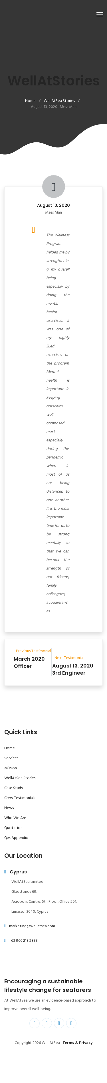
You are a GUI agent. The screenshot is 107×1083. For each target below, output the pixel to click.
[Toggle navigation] (100, 14)
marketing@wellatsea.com (32, 926)
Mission (10, 768)
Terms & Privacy (77, 1043)
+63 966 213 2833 (23, 940)
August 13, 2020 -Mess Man (53, 107)
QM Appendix (16, 838)
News (9, 808)
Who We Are (15, 818)
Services (11, 758)
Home (30, 101)
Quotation (13, 828)
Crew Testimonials (19, 798)
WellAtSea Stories (59, 101)
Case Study (13, 788)
